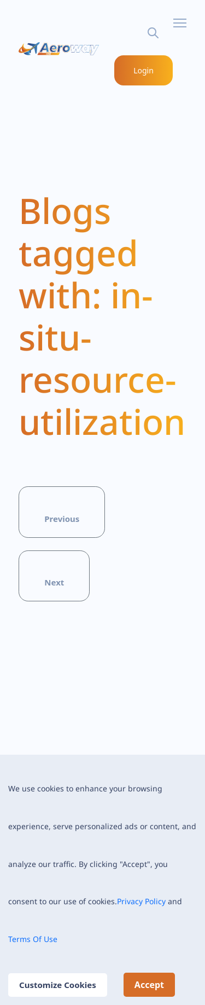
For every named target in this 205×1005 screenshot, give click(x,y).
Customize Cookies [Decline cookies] (57, 984)
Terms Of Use (32, 939)
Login (144, 70)
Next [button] (54, 582)
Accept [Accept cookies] (149, 985)
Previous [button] (61, 518)
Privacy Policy (141, 901)
